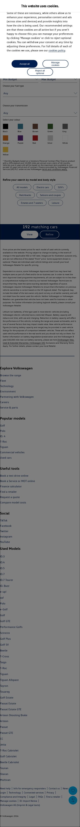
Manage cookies (55, 63)
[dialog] (40, 413)
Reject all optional (40, 72)
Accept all (25, 64)
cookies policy (57, 50)
